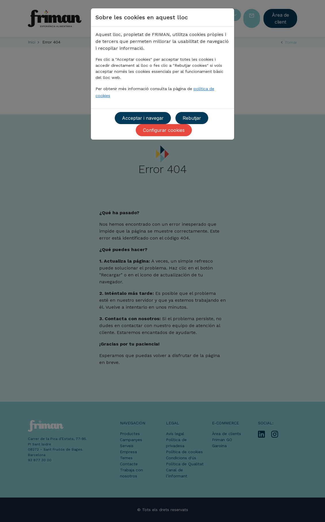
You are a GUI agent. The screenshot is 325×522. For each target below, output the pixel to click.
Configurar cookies (164, 130)
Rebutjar (192, 118)
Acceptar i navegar (143, 118)
